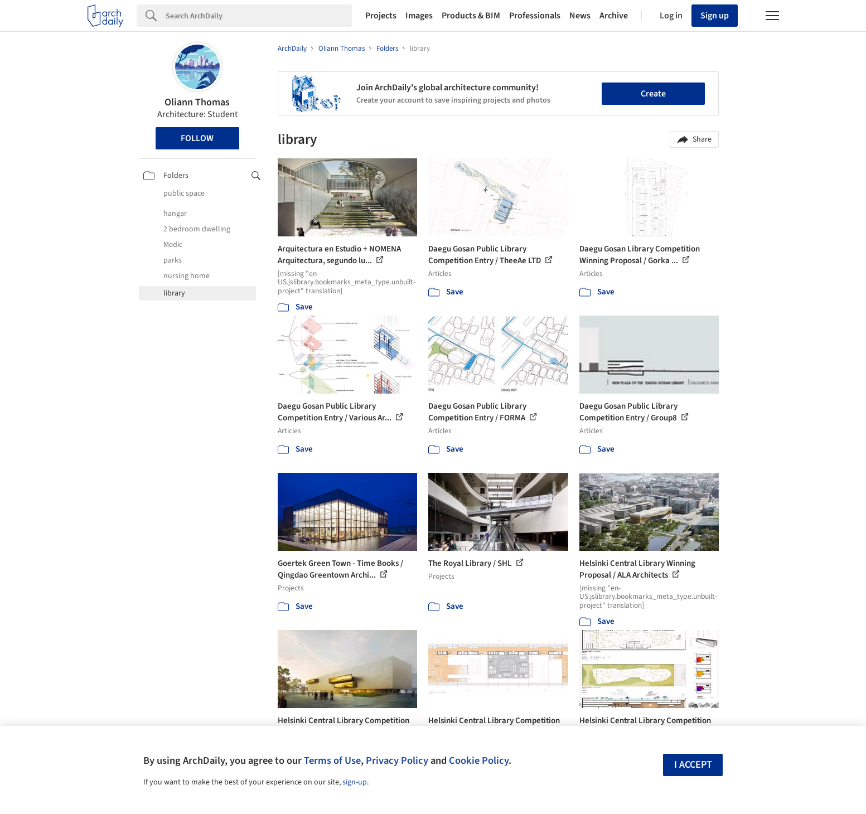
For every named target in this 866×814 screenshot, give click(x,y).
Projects (380, 15)
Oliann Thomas (197, 102)
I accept (693, 765)
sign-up (354, 782)
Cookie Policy (479, 760)
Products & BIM (471, 15)
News (580, 15)
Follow (197, 138)
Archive (613, 15)
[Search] (259, 15)
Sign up (714, 15)
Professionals (534, 15)
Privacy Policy (397, 760)
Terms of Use (332, 760)
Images (419, 15)
